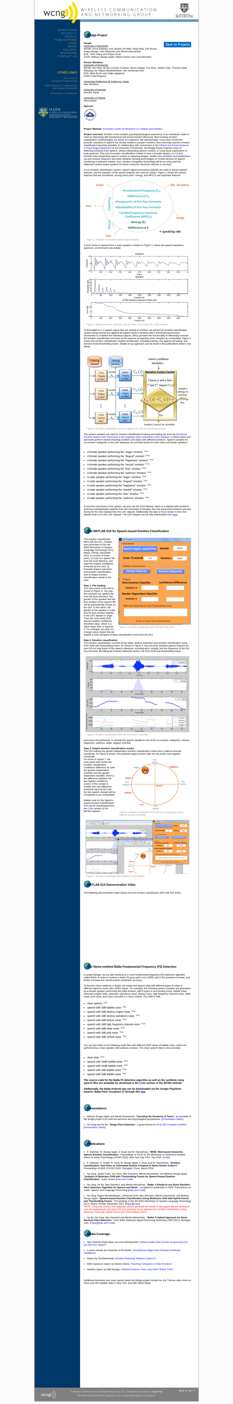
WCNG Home (67, 29)
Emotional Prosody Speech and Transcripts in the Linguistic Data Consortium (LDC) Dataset (135, 435)
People (71, 36)
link (143, 1091)
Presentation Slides (172, 1119)
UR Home (82, 1395)
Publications (66, 39)
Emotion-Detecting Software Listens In (135, 1258)
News (72, 46)
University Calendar (133, 1395)
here (175, 514)
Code (72, 42)
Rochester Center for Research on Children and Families (132, 128)
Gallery (70, 49)
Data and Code (124, 1179)
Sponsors (68, 52)
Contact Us (67, 56)
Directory (110, 1395)
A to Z (119, 1395)
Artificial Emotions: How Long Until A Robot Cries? (147, 1269)
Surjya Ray (157, 1391)
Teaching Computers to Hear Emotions (151, 1264)
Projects (69, 33)
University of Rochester (63, 93)
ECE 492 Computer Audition (171, 1124)
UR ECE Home (96, 1395)
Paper (129, 1203)
